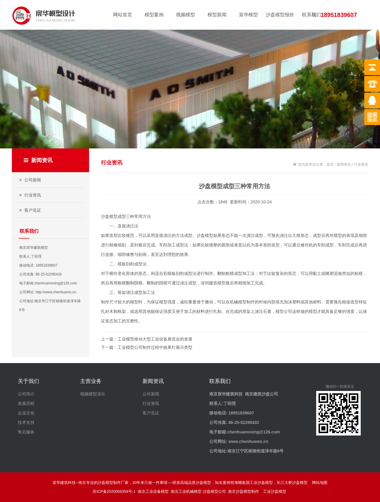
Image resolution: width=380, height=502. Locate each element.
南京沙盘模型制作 (244, 491)
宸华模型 (248, 14)
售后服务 (26, 432)
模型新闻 (217, 14)
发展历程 (26, 403)
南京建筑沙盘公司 (261, 394)
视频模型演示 (92, 394)
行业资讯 (29, 195)
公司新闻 (29, 180)
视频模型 (185, 14)
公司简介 (26, 394)
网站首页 (122, 14)
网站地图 (319, 482)
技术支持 (26, 422)
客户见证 (29, 210)
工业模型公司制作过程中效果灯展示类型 (155, 347)
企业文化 (26, 413)
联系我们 (311, 14)
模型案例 (154, 14)
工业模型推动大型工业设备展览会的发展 (155, 339)
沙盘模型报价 (280, 14)
